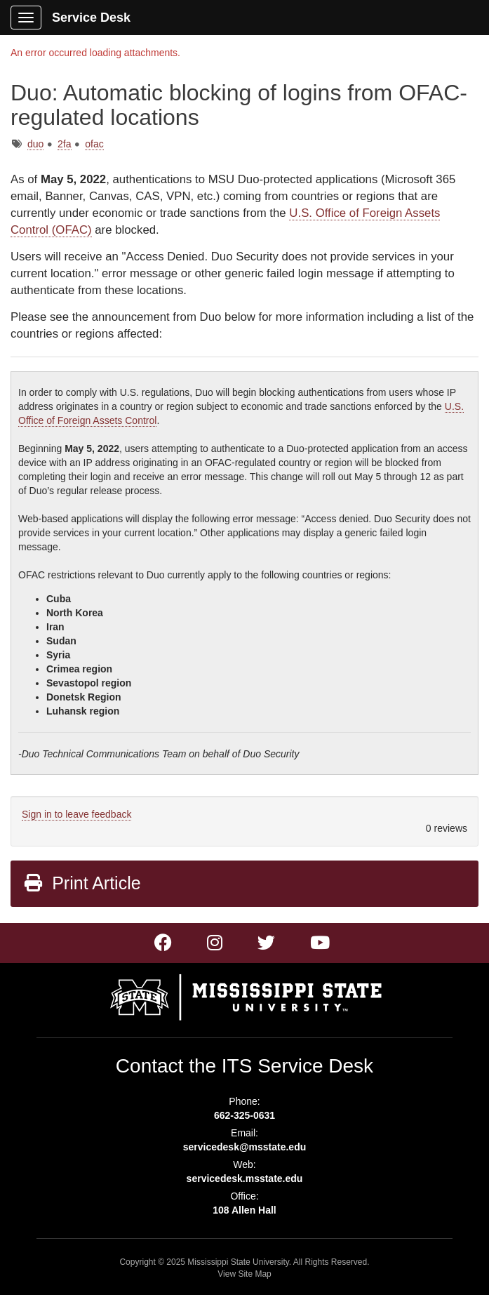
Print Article (81, 883)
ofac (94, 144)
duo (35, 144)
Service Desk (91, 18)
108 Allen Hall (244, 1210)
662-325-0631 (244, 1115)
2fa (64, 144)
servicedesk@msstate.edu (245, 1147)
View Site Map (244, 1274)
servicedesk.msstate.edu (245, 1178)
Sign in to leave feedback (76, 814)
